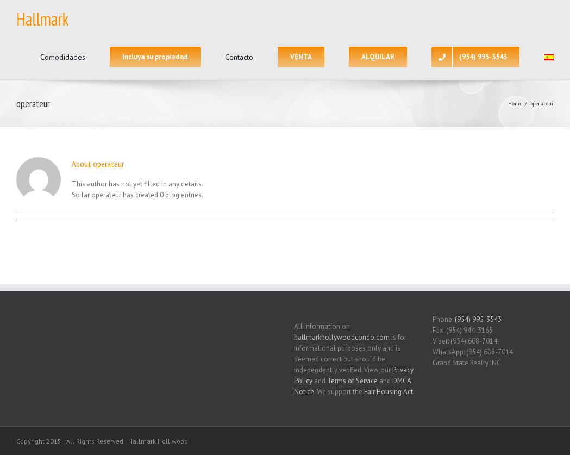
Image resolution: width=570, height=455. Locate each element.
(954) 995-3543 (478, 319)
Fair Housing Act (388, 391)
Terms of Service (352, 380)
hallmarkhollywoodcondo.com (342, 337)
